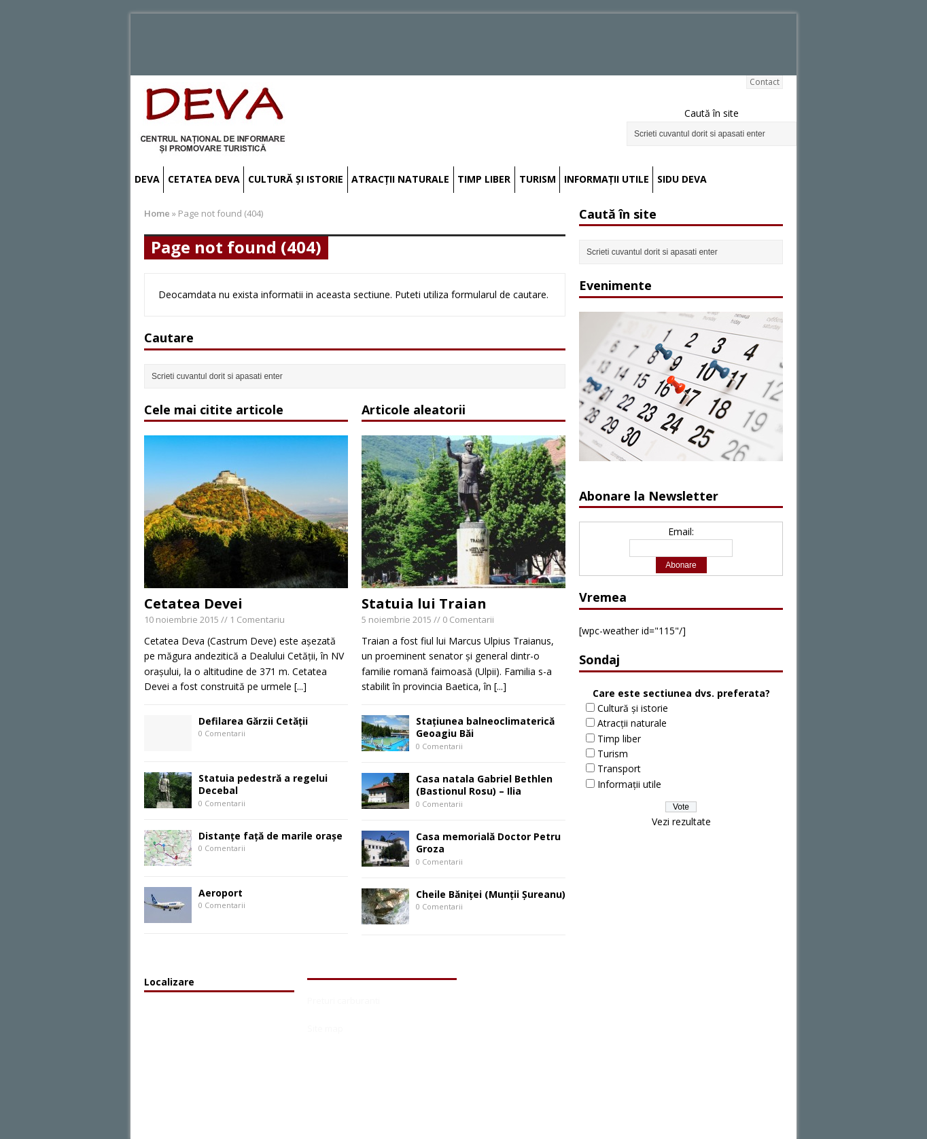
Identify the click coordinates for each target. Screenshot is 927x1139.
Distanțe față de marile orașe (270, 835)
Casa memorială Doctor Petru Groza (488, 842)
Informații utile (606, 179)
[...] (300, 686)
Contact (765, 82)
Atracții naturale (400, 179)
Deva (147, 179)
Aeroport (220, 892)
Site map (325, 1028)
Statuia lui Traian (424, 603)
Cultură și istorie (295, 179)
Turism (537, 179)
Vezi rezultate (681, 821)
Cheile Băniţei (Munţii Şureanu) (490, 894)
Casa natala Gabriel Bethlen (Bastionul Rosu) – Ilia (484, 784)
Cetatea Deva (204, 179)
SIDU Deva (682, 179)
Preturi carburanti (343, 1000)
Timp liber (483, 179)
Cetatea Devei (193, 603)
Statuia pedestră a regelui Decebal (263, 784)
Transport (619, 768)
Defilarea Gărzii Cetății (253, 721)
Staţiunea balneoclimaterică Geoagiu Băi (485, 727)
